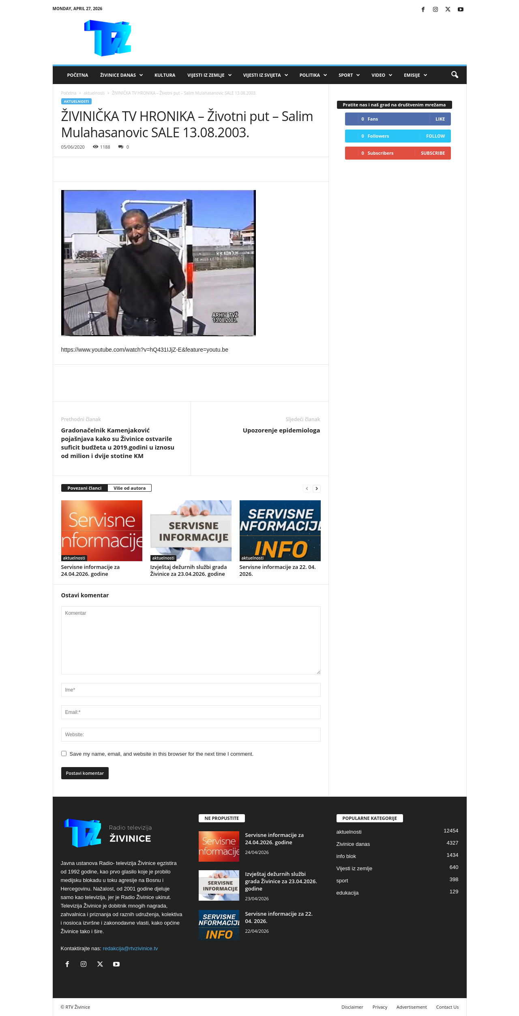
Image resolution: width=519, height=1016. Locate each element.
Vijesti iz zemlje (209, 75)
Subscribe (433, 153)
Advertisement (412, 1007)
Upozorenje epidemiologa (281, 430)
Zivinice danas (353, 844)
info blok (346, 856)
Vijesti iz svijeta (265, 75)
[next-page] (317, 488)
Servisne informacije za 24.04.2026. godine (90, 570)
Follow (435, 136)
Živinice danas (121, 75)
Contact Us (447, 1007)
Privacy (380, 1007)
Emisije (415, 75)
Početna (77, 75)
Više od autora (130, 488)
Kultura (164, 75)
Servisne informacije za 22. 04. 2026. (278, 570)
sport (342, 881)
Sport (349, 75)
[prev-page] (307, 488)
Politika (313, 75)
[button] (454, 75)
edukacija (348, 893)
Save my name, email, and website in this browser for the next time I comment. (162, 754)
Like (440, 119)
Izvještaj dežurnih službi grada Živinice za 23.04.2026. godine (188, 570)
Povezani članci (85, 488)
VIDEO (381, 75)
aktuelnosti (94, 93)
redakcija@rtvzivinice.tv (130, 948)
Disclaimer (352, 1007)
